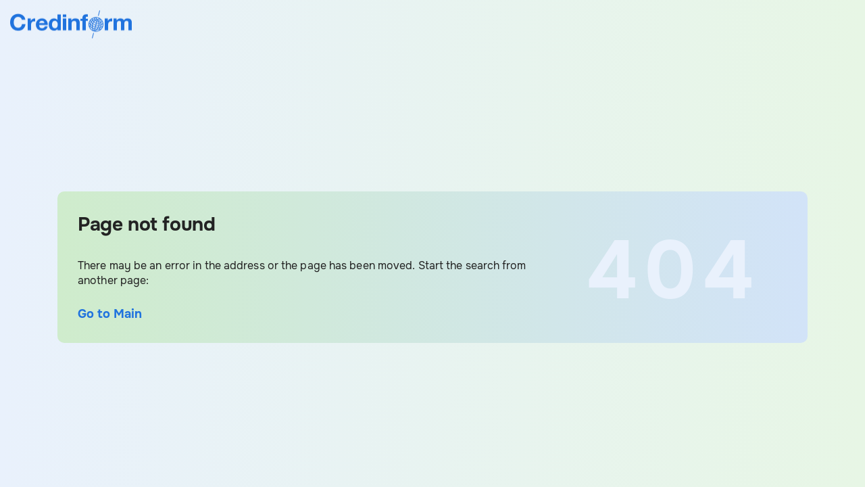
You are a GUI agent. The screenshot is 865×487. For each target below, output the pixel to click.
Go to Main (110, 313)
